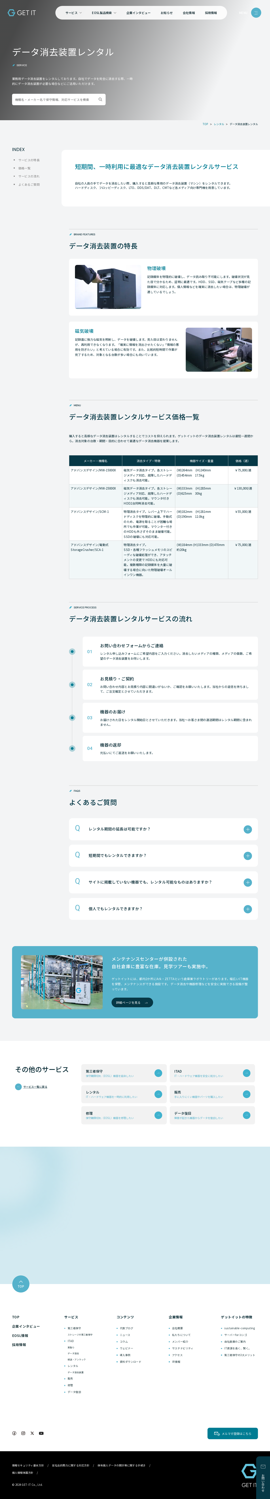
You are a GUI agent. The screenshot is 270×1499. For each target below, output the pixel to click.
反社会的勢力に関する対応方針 (70, 1465)
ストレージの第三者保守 (80, 1334)
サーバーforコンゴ (235, 1335)
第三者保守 (74, 1328)
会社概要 (177, 1328)
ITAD (71, 1341)
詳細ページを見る (128, 1002)
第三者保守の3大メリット (239, 1355)
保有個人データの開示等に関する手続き (122, 1465)
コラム (124, 1341)
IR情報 (176, 1362)
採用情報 (211, 12)
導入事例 (125, 1355)
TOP (16, 1316)
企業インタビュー (138, 12)
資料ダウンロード (130, 1362)
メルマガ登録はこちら (236, 1433)
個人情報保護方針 (22, 1473)
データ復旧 (74, 1392)
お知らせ (167, 12)
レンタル (73, 1366)
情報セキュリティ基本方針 (28, 1465)
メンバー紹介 (180, 1341)
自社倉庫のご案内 (235, 1341)
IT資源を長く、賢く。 (237, 1348)
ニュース (125, 1335)
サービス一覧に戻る (35, 1087)
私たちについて (181, 1335)
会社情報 (189, 12)
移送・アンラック (77, 1359)
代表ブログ (126, 1328)
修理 (70, 1385)
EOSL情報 (20, 1335)
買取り (71, 1347)
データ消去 (73, 1353)
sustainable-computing (239, 1328)
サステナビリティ (182, 1348)
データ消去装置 (75, 1372)
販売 (70, 1378)
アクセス (177, 1355)
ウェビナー (126, 1348)
